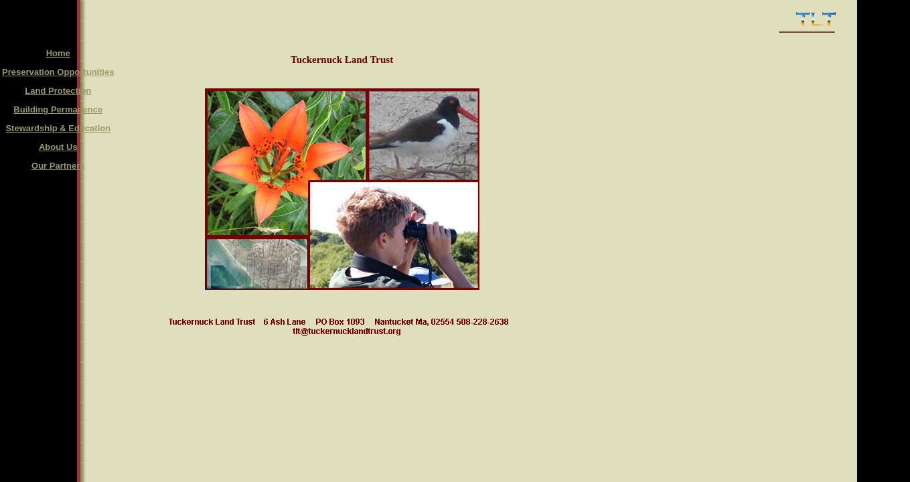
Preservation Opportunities (58, 72)
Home (58, 53)
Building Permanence (57, 109)
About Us (58, 147)
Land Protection (58, 91)
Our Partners (57, 166)
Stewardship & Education (57, 128)
